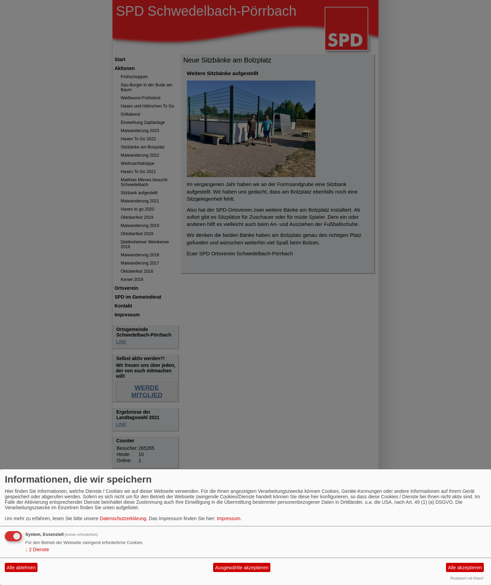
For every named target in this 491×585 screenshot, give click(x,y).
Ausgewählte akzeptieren (241, 567)
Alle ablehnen (21, 567)
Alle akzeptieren (465, 567)
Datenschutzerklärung (123, 518)
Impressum (228, 518)
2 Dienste (37, 549)
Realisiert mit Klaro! (466, 578)
